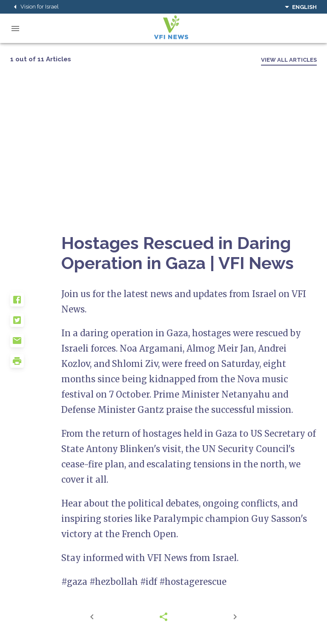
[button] (35, 303)
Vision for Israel (34, 7)
